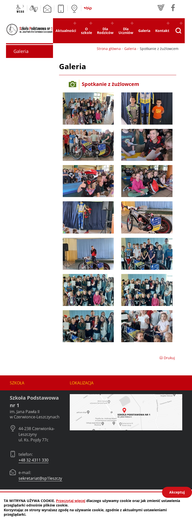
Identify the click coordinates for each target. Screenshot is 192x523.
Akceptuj (177, 492)
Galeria (130, 48)
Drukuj (167, 357)
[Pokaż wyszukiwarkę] (178, 30)
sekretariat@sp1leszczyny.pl (44, 478)
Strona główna (109, 48)
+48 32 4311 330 (33, 460)
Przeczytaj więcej (70, 500)
